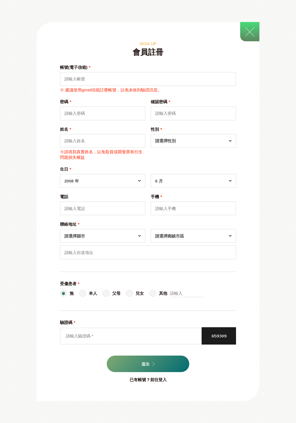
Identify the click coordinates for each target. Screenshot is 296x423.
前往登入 (158, 379)
